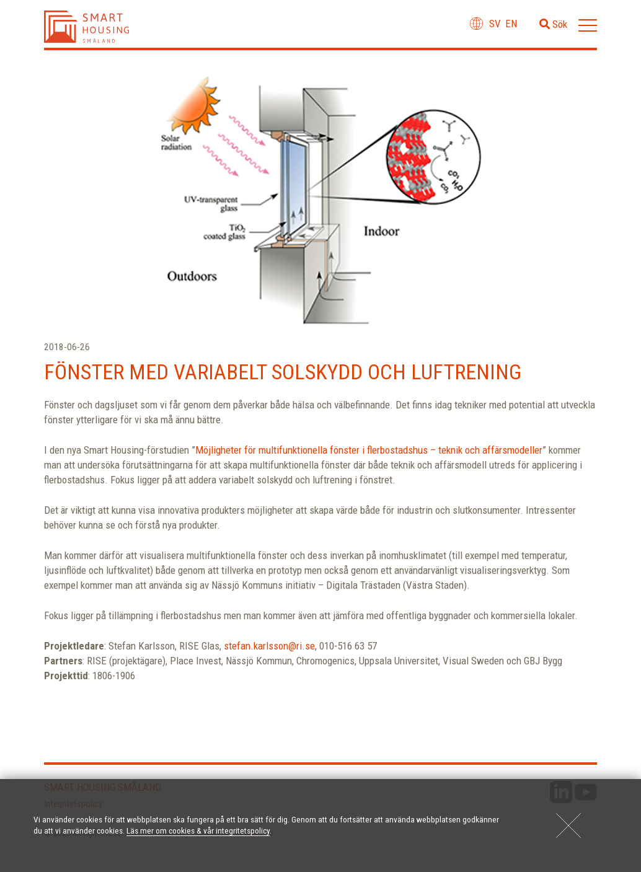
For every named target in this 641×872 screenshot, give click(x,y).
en (511, 23)
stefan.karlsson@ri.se (269, 646)
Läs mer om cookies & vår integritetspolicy (198, 830)
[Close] (568, 825)
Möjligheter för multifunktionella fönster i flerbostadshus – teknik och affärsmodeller (368, 450)
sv (495, 23)
